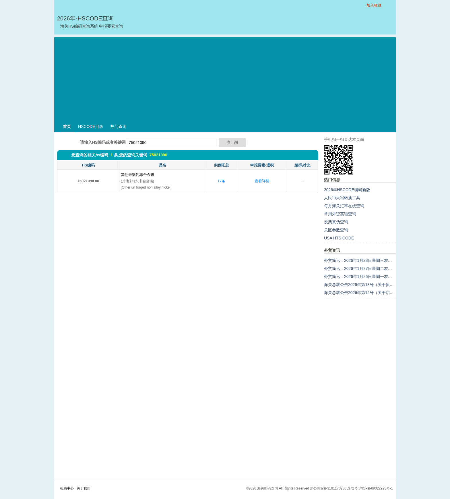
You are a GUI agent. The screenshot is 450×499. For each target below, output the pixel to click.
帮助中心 (67, 488)
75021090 (158, 155)
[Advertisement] (225, 77)
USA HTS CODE (339, 238)
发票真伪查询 (336, 222)
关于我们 (83, 488)
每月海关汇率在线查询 (344, 206)
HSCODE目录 (90, 126)
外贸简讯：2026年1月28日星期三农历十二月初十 (368, 260)
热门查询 (118, 126)
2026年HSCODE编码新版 (347, 189)
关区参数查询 (336, 230)
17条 (221, 181)
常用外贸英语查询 (340, 214)
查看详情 (262, 181)
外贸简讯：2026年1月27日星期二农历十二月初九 (368, 268)
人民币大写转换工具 (342, 197)
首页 (67, 126)
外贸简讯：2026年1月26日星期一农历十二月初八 (368, 276)
